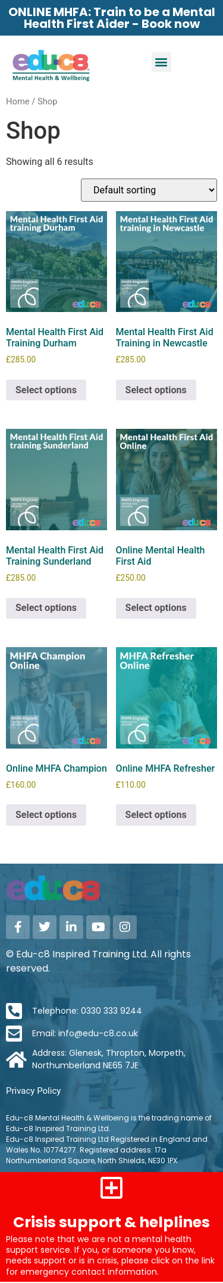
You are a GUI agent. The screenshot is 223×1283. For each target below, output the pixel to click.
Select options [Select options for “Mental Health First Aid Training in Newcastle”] (156, 390)
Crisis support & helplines (111, 1222)
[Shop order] (149, 190)
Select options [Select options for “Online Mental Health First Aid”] (156, 607)
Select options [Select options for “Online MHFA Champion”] (46, 814)
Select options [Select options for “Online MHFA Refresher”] (156, 814)
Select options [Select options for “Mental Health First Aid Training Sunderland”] (46, 607)
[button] (161, 62)
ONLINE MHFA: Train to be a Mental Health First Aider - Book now (111, 18)
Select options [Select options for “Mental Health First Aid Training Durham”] (46, 390)
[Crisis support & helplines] (111, 1187)
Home (18, 101)
